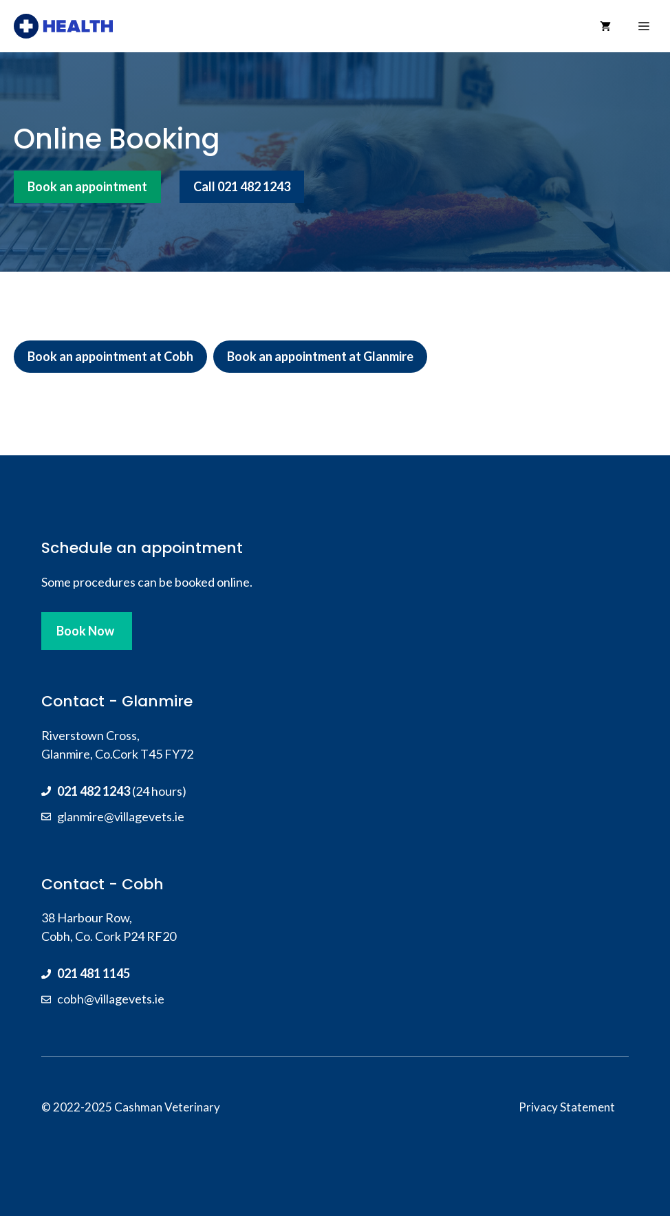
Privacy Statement (567, 1107)
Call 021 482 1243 (241, 186)
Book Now (85, 630)
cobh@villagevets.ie (110, 998)
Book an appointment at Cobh (110, 356)
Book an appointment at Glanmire (320, 356)
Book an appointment (87, 186)
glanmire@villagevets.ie (120, 816)
